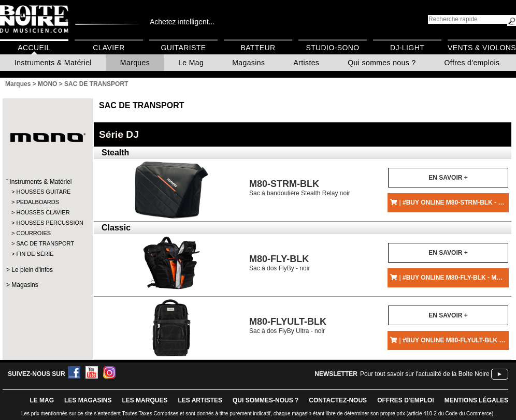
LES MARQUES (144, 400)
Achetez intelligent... (182, 22)
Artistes (306, 63)
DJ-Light (407, 48)
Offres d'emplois (472, 63)
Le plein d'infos (32, 269)
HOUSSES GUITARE (43, 192)
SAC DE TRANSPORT (45, 243)
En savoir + (447, 177)
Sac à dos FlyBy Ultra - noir (287, 325)
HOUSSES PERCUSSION (47, 223)
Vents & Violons (482, 48)
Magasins (248, 63)
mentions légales (476, 400)
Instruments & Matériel (53, 63)
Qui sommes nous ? (381, 63)
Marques (135, 63)
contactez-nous (338, 400)
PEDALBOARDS (37, 202)
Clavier (109, 48)
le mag (42, 400)
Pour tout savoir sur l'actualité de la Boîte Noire (425, 374)
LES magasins (87, 400)
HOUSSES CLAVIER (42, 212)
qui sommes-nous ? (265, 400)
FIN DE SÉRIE (34, 254)
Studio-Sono (332, 48)
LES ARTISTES (200, 400)
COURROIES (33, 233)
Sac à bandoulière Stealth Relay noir (299, 188)
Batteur (257, 48)
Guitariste (183, 48)
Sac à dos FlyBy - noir (279, 263)
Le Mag (191, 63)
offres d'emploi (405, 400)
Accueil (34, 48)
